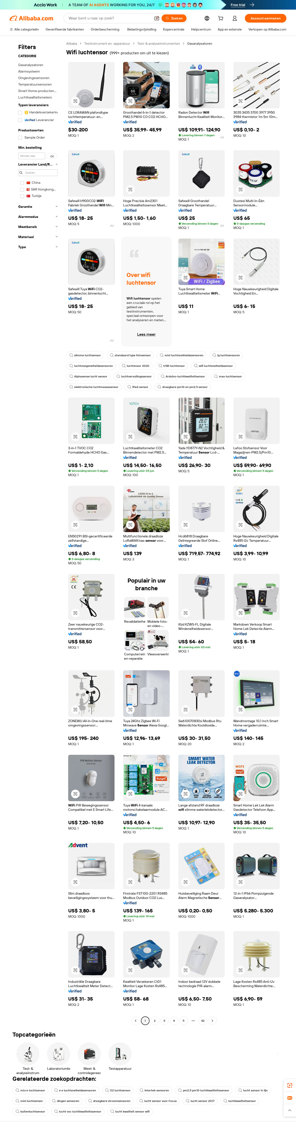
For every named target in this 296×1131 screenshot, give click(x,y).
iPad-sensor (137, 387)
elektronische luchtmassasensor (93, 387)
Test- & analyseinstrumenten (158, 43)
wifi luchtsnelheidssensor (213, 366)
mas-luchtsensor (228, 376)
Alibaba (71, 43)
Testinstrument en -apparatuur (107, 43)
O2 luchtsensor (118, 1090)
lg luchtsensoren (226, 355)
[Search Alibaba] (109, 18)
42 (203, 1020)
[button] (157, 18)
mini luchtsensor (29, 1101)
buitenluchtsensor (30, 1111)
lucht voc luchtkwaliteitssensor (77, 1111)
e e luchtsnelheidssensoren (75, 1090)
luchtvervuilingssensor (134, 376)
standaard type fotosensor (130, 355)
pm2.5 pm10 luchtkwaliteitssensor (203, 1090)
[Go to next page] (212, 1020)
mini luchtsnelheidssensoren (181, 355)
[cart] (221, 19)
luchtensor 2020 (135, 366)
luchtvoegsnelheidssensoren (91, 366)
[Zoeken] (174, 18)
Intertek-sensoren (154, 1090)
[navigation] (36, 532)
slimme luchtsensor (85, 355)
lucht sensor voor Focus (158, 1101)
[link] (290, 1085)
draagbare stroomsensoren (109, 1101)
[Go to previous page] (135, 1020)
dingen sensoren (65, 1101)
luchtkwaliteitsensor (240, 1101)
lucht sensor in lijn (253, 1090)
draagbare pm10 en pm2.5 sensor (182, 387)
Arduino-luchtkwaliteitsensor (183, 376)
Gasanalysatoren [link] (199, 43)
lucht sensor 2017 (200, 1101)
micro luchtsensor (30, 1090)
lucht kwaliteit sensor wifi (130, 1111)
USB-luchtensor (171, 366)
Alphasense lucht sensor (88, 376)
